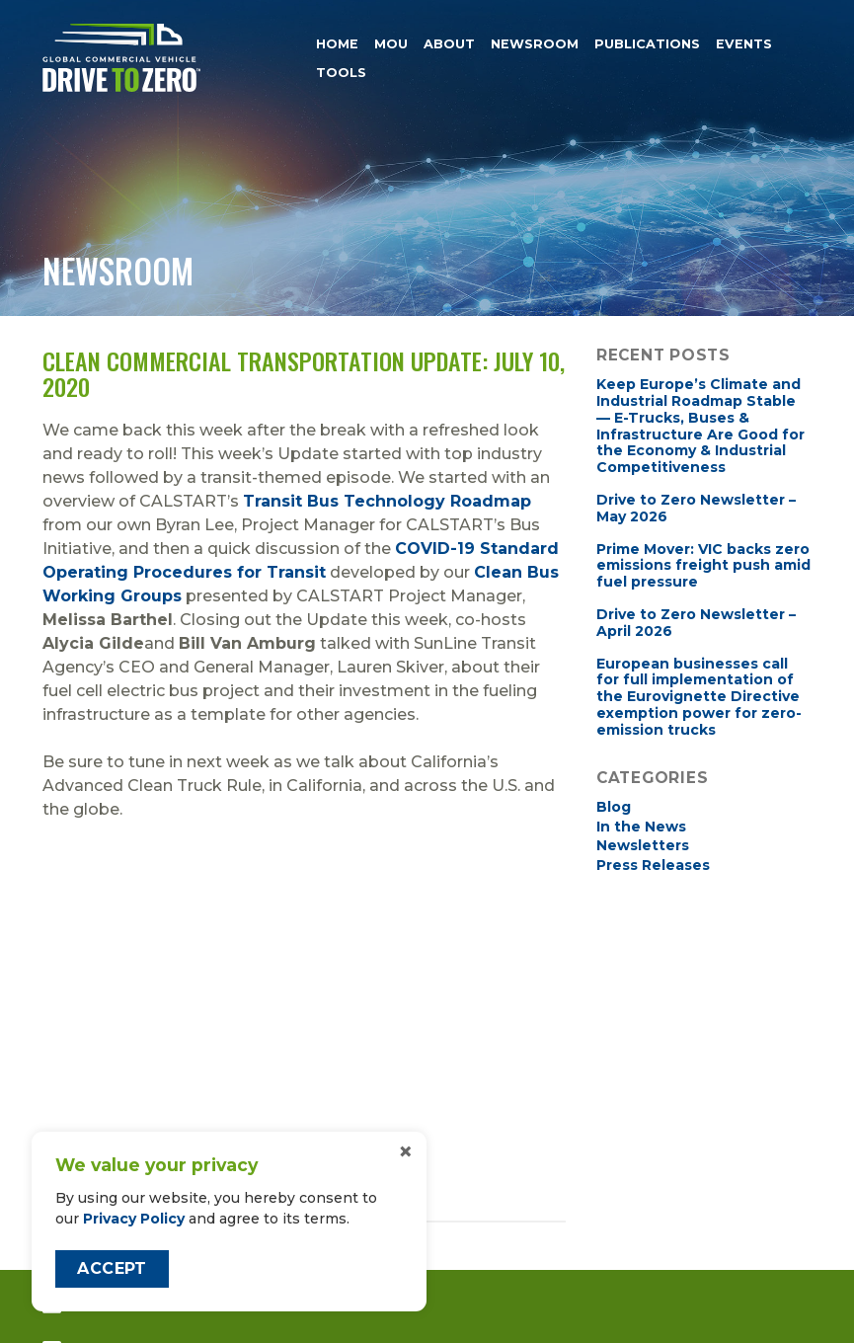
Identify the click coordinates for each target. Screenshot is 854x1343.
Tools (341, 72)
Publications (647, 44)
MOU (391, 44)
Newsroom (535, 44)
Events (744, 44)
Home (337, 44)
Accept (111, 1268)
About (449, 44)
